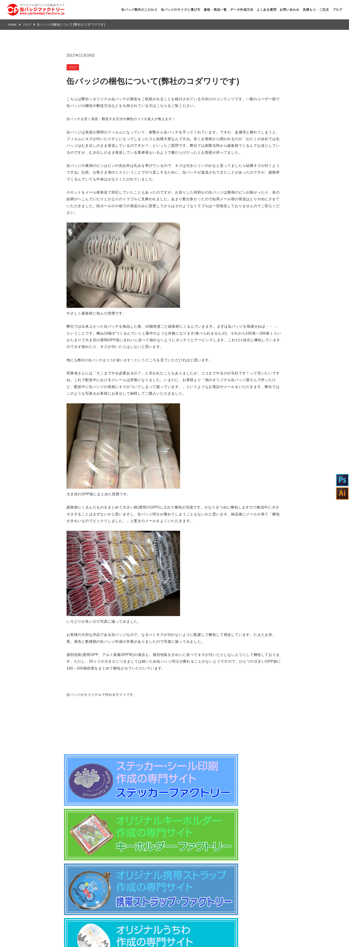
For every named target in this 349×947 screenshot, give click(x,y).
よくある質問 (266, 9)
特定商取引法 (136, 838)
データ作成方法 (241, 9)
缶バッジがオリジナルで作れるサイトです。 (104, 694)
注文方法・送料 (171, 838)
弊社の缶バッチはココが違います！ (108, 360)
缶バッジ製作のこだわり (139, 9)
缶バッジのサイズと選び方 (181, 9)
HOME (13, 24)
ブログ (337, 9)
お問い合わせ (289, 9)
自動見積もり (256, 899)
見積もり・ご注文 (316, 9)
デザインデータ (256, 880)
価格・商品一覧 (215, 9)
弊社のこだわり (184, 863)
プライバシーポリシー (209, 838)
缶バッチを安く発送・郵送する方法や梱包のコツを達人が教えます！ (125, 119)
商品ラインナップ (186, 873)
